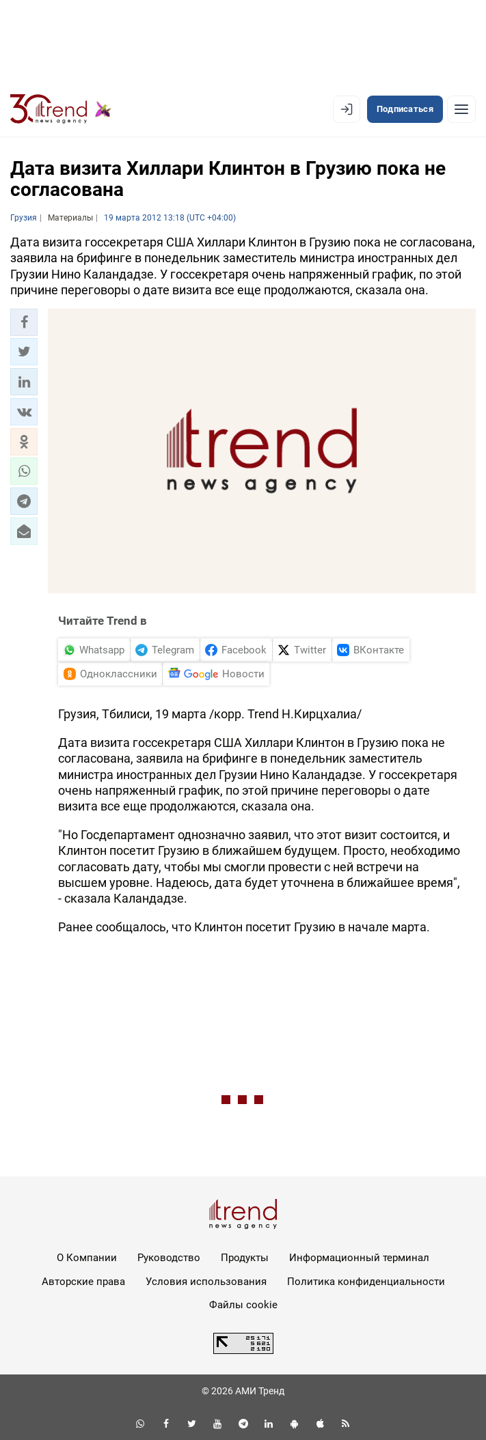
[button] (23, 322)
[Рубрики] (461, 109)
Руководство (168, 1258)
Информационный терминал (359, 1258)
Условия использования (206, 1281)
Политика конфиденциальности (366, 1281)
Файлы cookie (243, 1305)
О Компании (87, 1258)
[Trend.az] (60, 109)
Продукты (245, 1258)
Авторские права (83, 1281)
